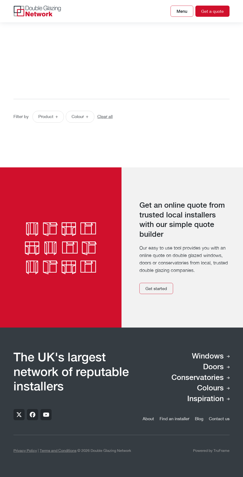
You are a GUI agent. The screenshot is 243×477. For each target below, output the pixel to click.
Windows (208, 356)
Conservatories (197, 378)
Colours (210, 388)
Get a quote (212, 11)
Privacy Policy (25, 450)
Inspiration (205, 399)
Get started (156, 288)
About (148, 418)
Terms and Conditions (58, 450)
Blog (199, 418)
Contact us (219, 418)
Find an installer (174, 418)
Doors (213, 367)
